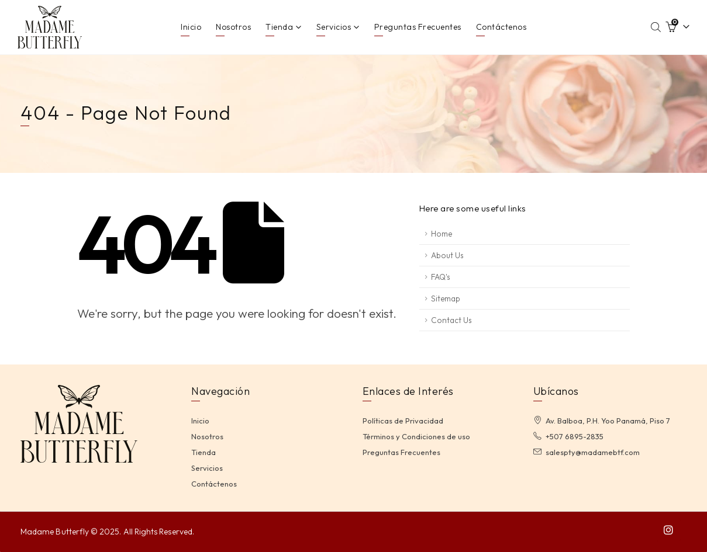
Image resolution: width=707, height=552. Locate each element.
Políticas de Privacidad (403, 420)
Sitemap (445, 298)
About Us (447, 255)
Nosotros (233, 27)
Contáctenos (501, 27)
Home (441, 233)
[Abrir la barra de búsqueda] (656, 27)
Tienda (279, 27)
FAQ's (440, 277)
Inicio (191, 27)
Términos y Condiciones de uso (416, 436)
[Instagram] (669, 530)
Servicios (333, 27)
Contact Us (451, 320)
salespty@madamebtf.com (593, 452)
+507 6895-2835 (574, 436)
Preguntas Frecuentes (417, 27)
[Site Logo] (50, 27)
